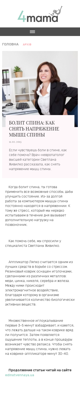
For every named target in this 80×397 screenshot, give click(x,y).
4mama (40, 13)
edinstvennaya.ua (19, 375)
